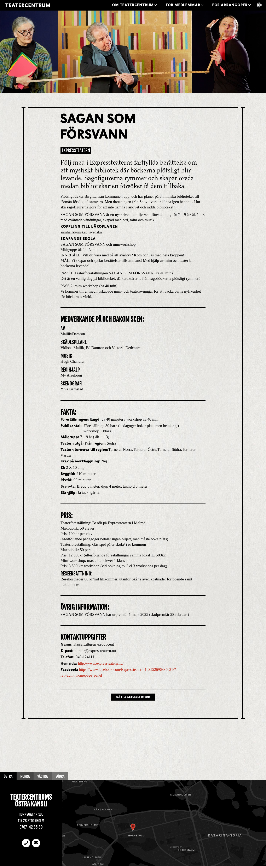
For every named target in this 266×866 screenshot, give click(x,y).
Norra (26, 776)
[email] (36, 843)
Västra (45, 776)
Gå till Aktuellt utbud (133, 697)
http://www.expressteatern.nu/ (101, 663)
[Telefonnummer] (26, 843)
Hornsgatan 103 (31, 814)
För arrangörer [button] (230, 5)
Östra (8, 776)
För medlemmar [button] (183, 5)
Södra (63, 776)
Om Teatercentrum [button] (133, 5)
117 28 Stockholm (31, 820)
